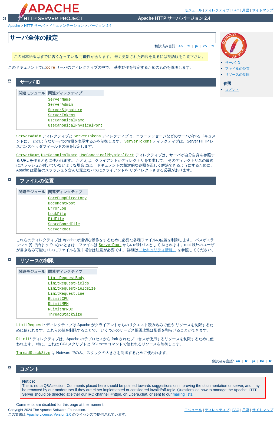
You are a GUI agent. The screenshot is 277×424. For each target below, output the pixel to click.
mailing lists (182, 394)
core (50, 67)
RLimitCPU (58, 299)
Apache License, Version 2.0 (49, 414)
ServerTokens (61, 115)
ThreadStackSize (65, 314)
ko (205, 46)
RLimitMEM (58, 304)
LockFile (57, 214)
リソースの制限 (237, 74)
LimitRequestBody (66, 278)
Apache (14, 26)
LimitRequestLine (66, 294)
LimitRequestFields (68, 283)
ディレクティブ (217, 10)
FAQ (235, 10)
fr (189, 46)
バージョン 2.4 (99, 26)
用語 (245, 10)
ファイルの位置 (237, 69)
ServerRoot (59, 229)
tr (213, 46)
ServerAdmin (60, 104)
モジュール (193, 10)
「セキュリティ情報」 (157, 250)
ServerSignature (65, 110)
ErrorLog (57, 208)
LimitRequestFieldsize (72, 288)
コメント (232, 90)
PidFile (56, 219)
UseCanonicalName (66, 120)
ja (196, 46)
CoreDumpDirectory (67, 198)
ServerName (59, 99)
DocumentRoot (61, 203)
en (181, 46)
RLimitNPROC (60, 309)
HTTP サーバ (34, 26)
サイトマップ (262, 10)
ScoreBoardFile (64, 224)
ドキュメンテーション (66, 26)
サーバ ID (232, 63)
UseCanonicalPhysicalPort (75, 125)
